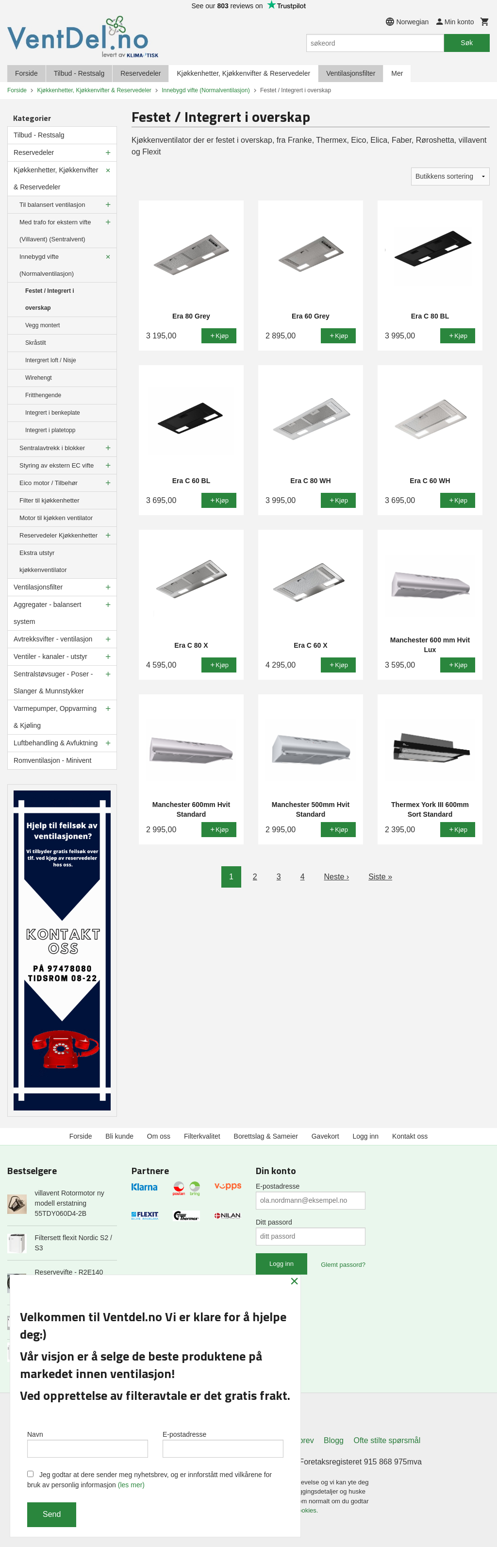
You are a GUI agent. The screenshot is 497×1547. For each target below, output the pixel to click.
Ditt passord (274, 1222)
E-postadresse (277, 1186)
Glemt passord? (343, 1264)
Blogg (334, 1440)
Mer (397, 73)
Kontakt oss (410, 1136)
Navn (87, 1444)
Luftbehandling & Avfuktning (56, 743)
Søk (467, 43)
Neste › (336, 877)
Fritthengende (43, 395)
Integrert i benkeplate (52, 412)
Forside (26, 73)
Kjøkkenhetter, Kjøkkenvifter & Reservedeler (243, 73)
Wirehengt (38, 377)
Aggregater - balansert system (47, 613)
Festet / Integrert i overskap (49, 299)
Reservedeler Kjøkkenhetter (58, 535)
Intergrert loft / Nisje (50, 360)
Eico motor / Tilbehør (48, 483)
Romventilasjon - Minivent (52, 760)
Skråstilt (35, 342)
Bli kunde (119, 1136)
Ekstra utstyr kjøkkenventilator (43, 561)
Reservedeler (140, 73)
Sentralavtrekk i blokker (52, 448)
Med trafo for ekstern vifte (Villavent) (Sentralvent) (55, 231)
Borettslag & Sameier (266, 1136)
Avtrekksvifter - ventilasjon (53, 639)
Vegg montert (42, 325)
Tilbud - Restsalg (79, 73)
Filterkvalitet (202, 1136)
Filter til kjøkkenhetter (49, 500)
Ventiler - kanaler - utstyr (50, 656)
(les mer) (131, 1485)
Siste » (380, 877)
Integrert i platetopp (50, 430)
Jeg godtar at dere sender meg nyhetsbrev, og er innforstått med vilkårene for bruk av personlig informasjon (149, 1480)
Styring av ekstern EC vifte (56, 465)
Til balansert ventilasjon (52, 204)
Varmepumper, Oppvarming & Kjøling (55, 717)
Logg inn (365, 1136)
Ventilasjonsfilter (350, 73)
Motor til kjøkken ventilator (56, 517)
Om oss (158, 1136)
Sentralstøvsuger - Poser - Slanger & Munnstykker (53, 682)
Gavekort (325, 1136)
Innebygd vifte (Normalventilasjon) (46, 265)
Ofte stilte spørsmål (386, 1440)
